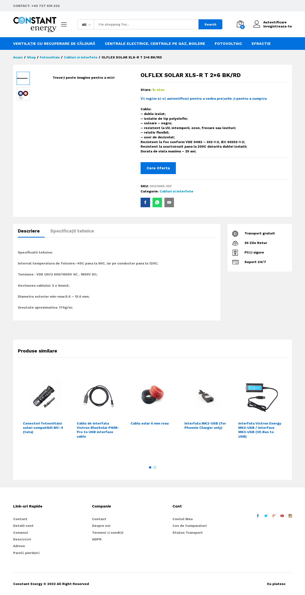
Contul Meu (183, 519)
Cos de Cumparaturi (190, 526)
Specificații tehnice (72, 231)
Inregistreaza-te (277, 26)
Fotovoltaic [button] (228, 44)
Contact (20, 519)
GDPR (97, 539)
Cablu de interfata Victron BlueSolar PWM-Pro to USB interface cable (98, 429)
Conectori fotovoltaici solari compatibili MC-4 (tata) (43, 427)
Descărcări (22, 539)
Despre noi (101, 526)
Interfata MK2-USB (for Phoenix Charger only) (205, 425)
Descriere (29, 231)
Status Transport (188, 532)
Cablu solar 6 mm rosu (150, 423)
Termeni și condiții (107, 532)
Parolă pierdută (26, 553)
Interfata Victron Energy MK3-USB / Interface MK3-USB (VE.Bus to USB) (259, 429)
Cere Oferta (158, 168)
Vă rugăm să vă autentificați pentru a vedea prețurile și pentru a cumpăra (204, 98)
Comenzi (20, 532)
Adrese (19, 546)
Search (210, 24)
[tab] (31, 233)
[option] (45, 411)
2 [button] (155, 467)
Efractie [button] (261, 44)
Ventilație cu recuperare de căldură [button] (54, 44)
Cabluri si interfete (176, 191)
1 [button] (150, 467)
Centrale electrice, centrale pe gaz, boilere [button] (155, 44)
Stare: (146, 90)
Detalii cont (23, 526)
